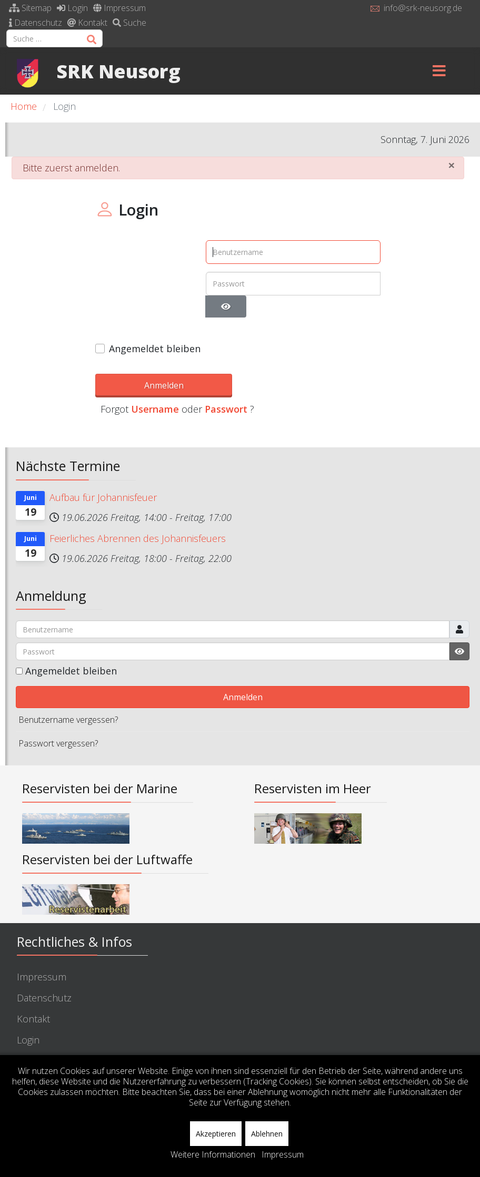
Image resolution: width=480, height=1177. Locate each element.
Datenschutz (35, 22)
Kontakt (87, 22)
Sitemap (30, 8)
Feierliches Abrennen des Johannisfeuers (137, 523)
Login (72, 8)
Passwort (321, 385)
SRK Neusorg (118, 71)
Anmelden (143, 384)
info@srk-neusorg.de (423, 8)
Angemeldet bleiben (155, 348)
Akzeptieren (216, 1134)
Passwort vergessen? (58, 728)
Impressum (119, 8)
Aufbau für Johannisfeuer (103, 482)
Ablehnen (267, 1134)
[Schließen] (451, 165)
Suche (129, 22)
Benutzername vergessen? (68, 705)
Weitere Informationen (213, 1154)
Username (250, 385)
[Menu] (439, 71)
